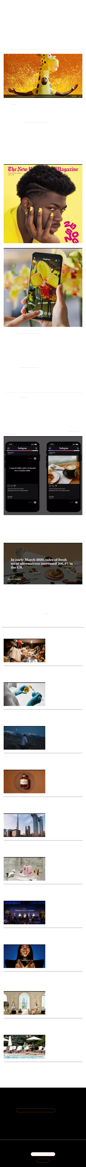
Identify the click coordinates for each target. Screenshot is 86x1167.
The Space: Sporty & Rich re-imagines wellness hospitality (34, 1064)
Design (25, 1028)
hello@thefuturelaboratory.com (71, 1114)
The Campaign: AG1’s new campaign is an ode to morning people (38, 755)
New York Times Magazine (28, 332)
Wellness (25, 1072)
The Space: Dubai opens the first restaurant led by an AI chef (36, 842)
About (7, 1095)
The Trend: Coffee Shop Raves (19, 668)
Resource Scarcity (28, 720)
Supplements (31, 763)
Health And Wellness (20, 763)
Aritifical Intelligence (20, 851)
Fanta (13, 103)
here (47, 613)
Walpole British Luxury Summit (27, 938)
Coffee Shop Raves (19, 676)
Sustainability (18, 720)
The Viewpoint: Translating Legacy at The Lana (29, 1020)
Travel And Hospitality (15, 1028)
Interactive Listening (29, 366)
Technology (30, 851)
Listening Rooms (14, 894)
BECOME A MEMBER (43, 1154)
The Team (7, 1098)
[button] (72, 96)
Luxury (6, 894)
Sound (21, 894)
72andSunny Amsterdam (36, 121)
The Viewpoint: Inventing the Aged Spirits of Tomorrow (33, 799)
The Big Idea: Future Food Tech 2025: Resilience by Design (34, 711)
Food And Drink (8, 676)
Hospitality (29, 676)
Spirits (15, 807)
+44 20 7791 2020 (74, 1109)
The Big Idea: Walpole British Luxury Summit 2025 (31, 930)
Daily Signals (9, 664)
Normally (23, 396)
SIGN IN (43, 1160)
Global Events (13, 938)
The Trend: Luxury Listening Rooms (23, 886)
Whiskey (20, 807)
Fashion (16, 985)
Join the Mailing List (36, 1110)
